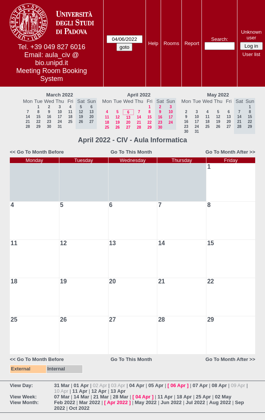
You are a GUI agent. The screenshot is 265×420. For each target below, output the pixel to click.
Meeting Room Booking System (51, 74)
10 (59, 112)
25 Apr (203, 397)
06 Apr (178, 385)
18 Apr (184, 397)
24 (59, 122)
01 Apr (81, 385)
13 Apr (118, 391)
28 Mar (120, 397)
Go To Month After (227, 152)
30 (49, 126)
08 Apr (219, 385)
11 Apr (79, 391)
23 (49, 122)
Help (153, 43)
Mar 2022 (89, 402)
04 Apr (136, 385)
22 (38, 122)
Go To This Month (131, 152)
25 (70, 122)
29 (38, 126)
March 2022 (59, 95)
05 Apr (155, 385)
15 (38, 117)
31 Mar (62, 385)
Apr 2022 (117, 402)
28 (28, 126)
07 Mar (62, 397)
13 (128, 117)
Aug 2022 (220, 402)
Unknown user (251, 34)
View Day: (21, 385)
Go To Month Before (40, 152)
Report (191, 43)
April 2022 (138, 95)
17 (59, 117)
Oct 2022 (79, 408)
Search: (219, 39)
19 (117, 122)
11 (70, 112)
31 (59, 126)
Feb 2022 (64, 402)
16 (49, 117)
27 (128, 127)
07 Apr (200, 385)
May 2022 (218, 95)
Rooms (171, 43)
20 (128, 122)
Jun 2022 (171, 402)
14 (28, 117)
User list (251, 54)
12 (117, 117)
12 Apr (99, 391)
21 (28, 122)
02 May (223, 397)
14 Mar (81, 397)
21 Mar (101, 397)
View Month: (24, 402)
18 (70, 117)
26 (117, 127)
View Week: (23, 397)
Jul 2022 (195, 402)
